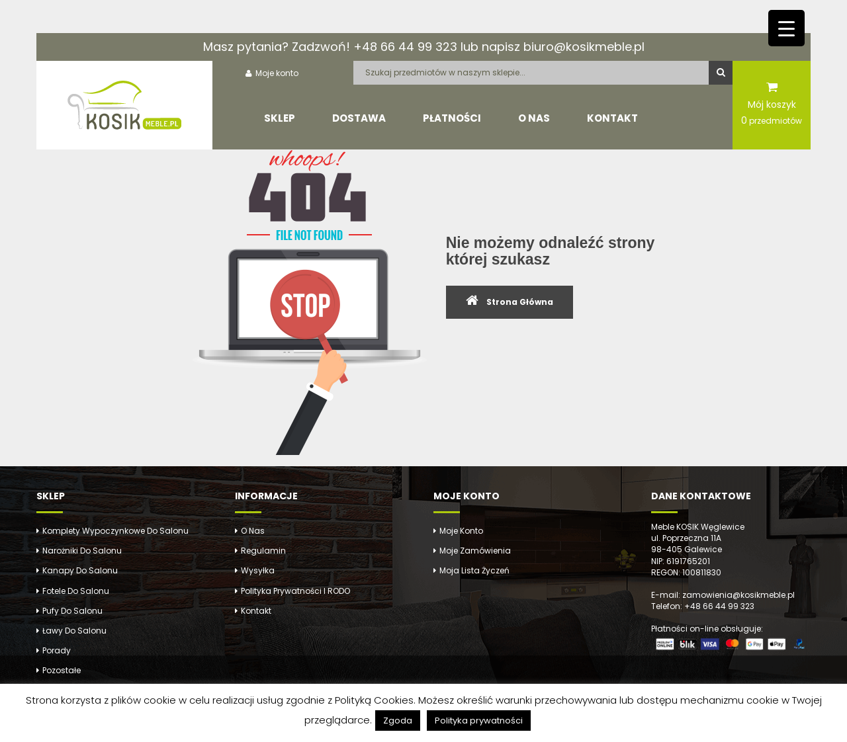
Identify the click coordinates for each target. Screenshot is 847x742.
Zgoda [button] (397, 720)
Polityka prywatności (479, 720)
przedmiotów (771, 120)
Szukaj (721, 73)
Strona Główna (519, 302)
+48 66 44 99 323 (405, 46)
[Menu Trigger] (786, 28)
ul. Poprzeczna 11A (686, 538)
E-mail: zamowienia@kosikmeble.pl (723, 594)
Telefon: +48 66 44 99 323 (702, 606)
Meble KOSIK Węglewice (697, 526)
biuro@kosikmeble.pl (584, 46)
